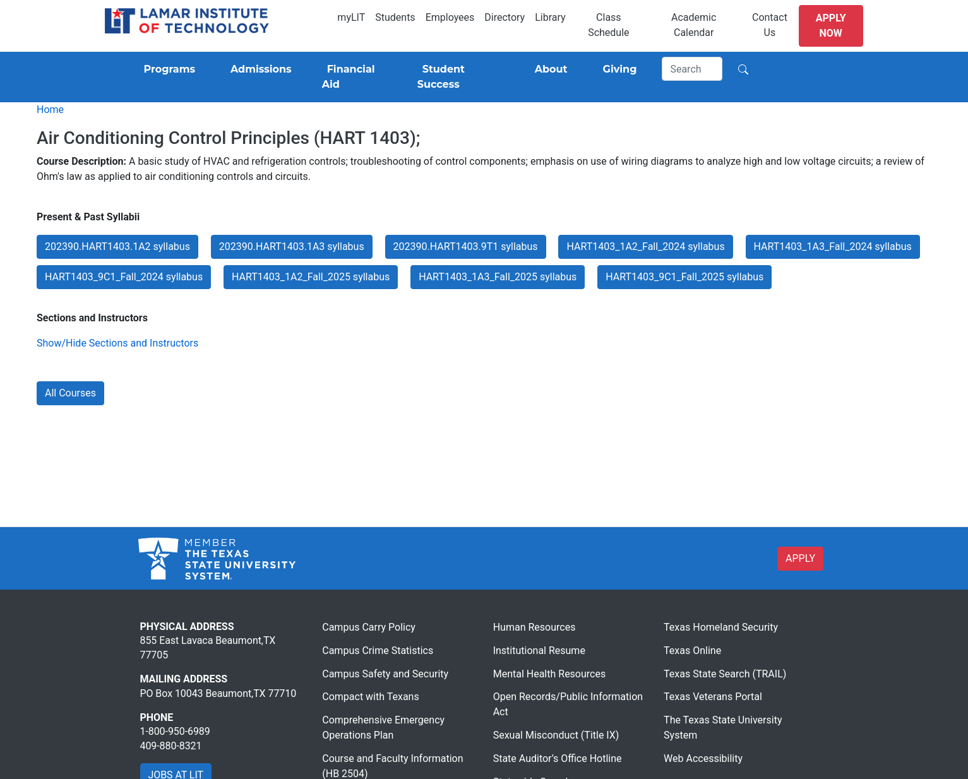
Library (550, 17)
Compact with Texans (370, 697)
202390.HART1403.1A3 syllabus (291, 247)
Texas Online (692, 651)
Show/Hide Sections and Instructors (117, 343)
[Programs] (167, 69)
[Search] (692, 69)
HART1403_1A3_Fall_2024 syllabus (833, 247)
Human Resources (534, 627)
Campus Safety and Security (385, 674)
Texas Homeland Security (721, 627)
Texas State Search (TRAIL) (725, 674)
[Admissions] (258, 69)
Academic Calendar (693, 25)
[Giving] (617, 69)
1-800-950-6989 (175, 731)
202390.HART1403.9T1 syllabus (465, 247)
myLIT (351, 17)
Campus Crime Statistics (377, 651)
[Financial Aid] (354, 77)
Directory (504, 17)
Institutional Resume (539, 651)
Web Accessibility (703, 758)
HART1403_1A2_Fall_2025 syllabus (311, 277)
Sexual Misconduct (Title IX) (556, 735)
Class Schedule (608, 25)
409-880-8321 (171, 746)
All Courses (70, 393)
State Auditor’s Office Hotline (557, 758)
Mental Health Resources (549, 674)
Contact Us (769, 25)
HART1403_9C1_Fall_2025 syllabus (684, 277)
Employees (450, 17)
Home (50, 110)
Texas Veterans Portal (713, 697)
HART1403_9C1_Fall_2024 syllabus (124, 277)
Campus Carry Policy (368, 627)
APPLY (800, 558)
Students (395, 17)
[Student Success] (458, 77)
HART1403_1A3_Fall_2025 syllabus (498, 277)
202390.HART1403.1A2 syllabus (117, 247)
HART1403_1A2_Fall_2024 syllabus (645, 247)
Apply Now (831, 25)
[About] (549, 69)
